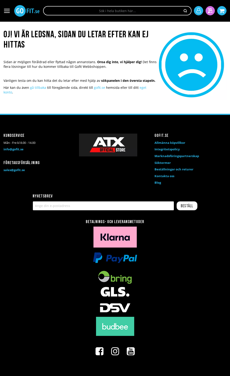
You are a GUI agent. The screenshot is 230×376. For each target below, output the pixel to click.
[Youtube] (131, 351)
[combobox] (117, 10)
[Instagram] (115, 351)
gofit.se (99, 87)
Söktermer (162, 163)
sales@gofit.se (14, 170)
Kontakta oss (164, 176)
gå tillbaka (38, 87)
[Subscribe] (187, 205)
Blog (157, 182)
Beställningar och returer (173, 169)
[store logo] (27, 11)
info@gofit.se (13, 149)
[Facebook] (99, 351)
